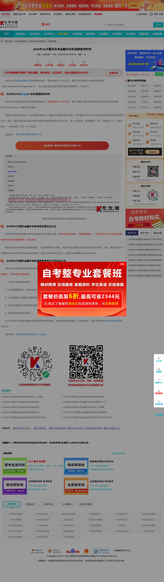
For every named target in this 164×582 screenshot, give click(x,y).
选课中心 (159, 382)
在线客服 (159, 404)
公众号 (159, 361)
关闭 (122, 251)
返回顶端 (159, 415)
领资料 (159, 372)
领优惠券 (159, 393)
